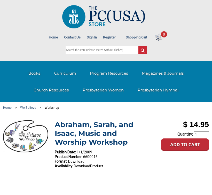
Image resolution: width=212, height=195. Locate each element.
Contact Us (72, 37)
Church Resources (51, 90)
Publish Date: (65, 152)
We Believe (28, 108)
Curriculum (65, 73)
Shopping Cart (136, 37)
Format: (61, 161)
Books (34, 73)
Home (53, 37)
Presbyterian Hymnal (158, 90)
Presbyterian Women (103, 90)
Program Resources (109, 73)
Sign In (92, 37)
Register (109, 37)
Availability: (64, 166)
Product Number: (68, 157)
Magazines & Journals (163, 73)
